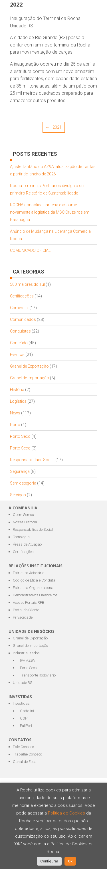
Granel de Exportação (29, 366)
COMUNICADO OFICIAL (30, 250)
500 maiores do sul (27, 284)
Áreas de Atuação (27, 544)
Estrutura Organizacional (33, 588)
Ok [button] (70, 861)
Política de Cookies (67, 813)
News (15, 413)
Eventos (17, 354)
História (17, 389)
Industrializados (26, 653)
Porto (15, 424)
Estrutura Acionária (29, 573)
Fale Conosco (23, 747)
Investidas (21, 703)
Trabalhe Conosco (27, 754)
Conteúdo (19, 343)
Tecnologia (21, 537)
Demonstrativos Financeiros (35, 595)
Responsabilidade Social (32, 459)
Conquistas (20, 331)
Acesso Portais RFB (28, 602)
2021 (54, 127)
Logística (18, 401)
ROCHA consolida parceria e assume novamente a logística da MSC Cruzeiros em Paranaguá (49, 212)
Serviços (18, 495)
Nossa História (25, 522)
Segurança (20, 471)
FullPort (26, 726)
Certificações (22, 296)
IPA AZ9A (27, 660)
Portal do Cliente (26, 610)
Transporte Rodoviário (38, 675)
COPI (24, 718)
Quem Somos (23, 515)
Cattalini (27, 711)
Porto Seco (20, 436)
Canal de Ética (25, 761)
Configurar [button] (49, 861)
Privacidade (23, 617)
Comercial (19, 307)
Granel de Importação (29, 378)
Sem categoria (23, 483)
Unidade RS (22, 682)
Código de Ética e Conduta (34, 580)
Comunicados (23, 319)
